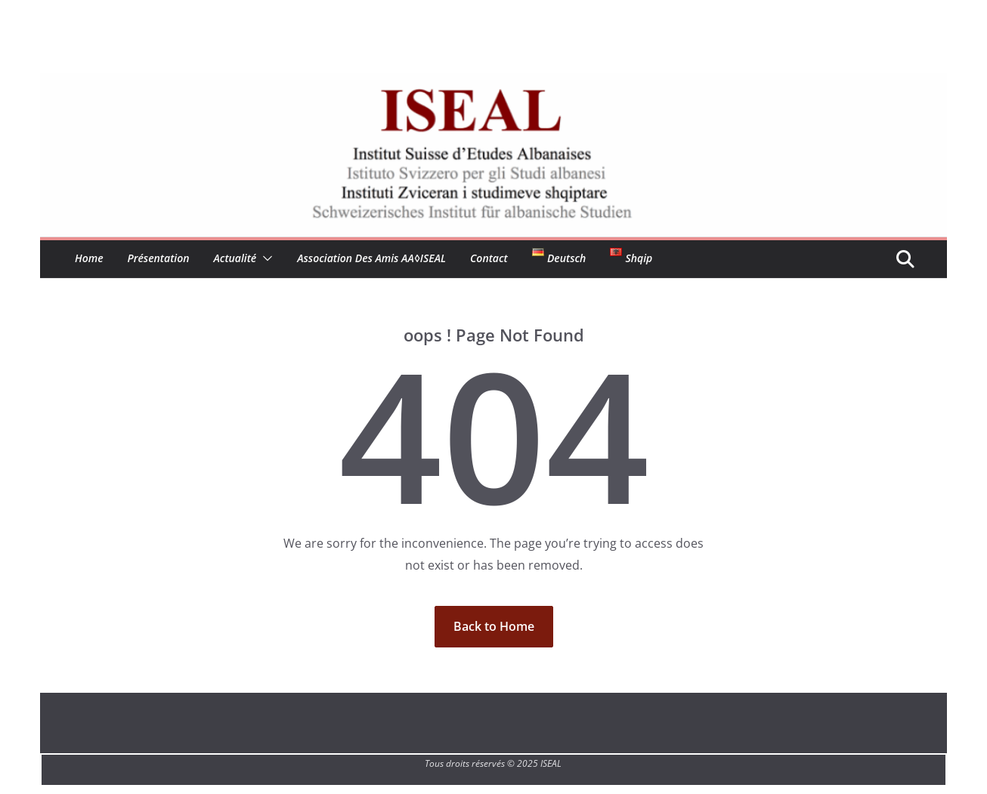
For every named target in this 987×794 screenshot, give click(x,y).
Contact (489, 258)
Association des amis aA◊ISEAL (371, 258)
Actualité (235, 258)
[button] (264, 258)
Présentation (159, 258)
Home (89, 258)
